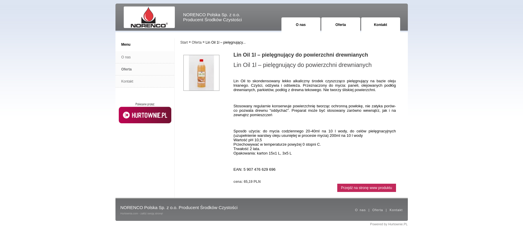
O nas (301, 25)
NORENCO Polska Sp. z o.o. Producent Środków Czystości (212, 17)
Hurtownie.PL (398, 224)
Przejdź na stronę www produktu (366, 188)
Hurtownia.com (129, 213)
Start (184, 42)
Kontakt (380, 25)
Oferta (340, 25)
